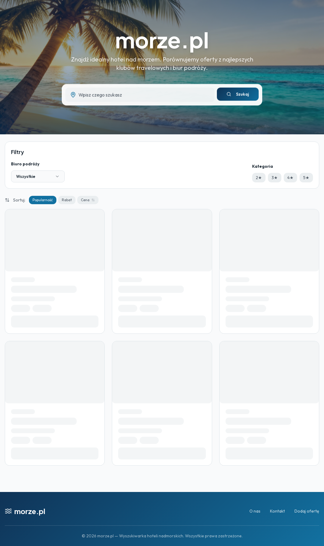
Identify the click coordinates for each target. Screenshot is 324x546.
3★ (274, 177)
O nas (254, 511)
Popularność (43, 200)
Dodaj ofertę (306, 511)
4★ (290, 177)
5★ (306, 177)
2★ (259, 177)
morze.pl (162, 39)
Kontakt (277, 511)
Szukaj (237, 95)
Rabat (67, 200)
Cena (88, 200)
